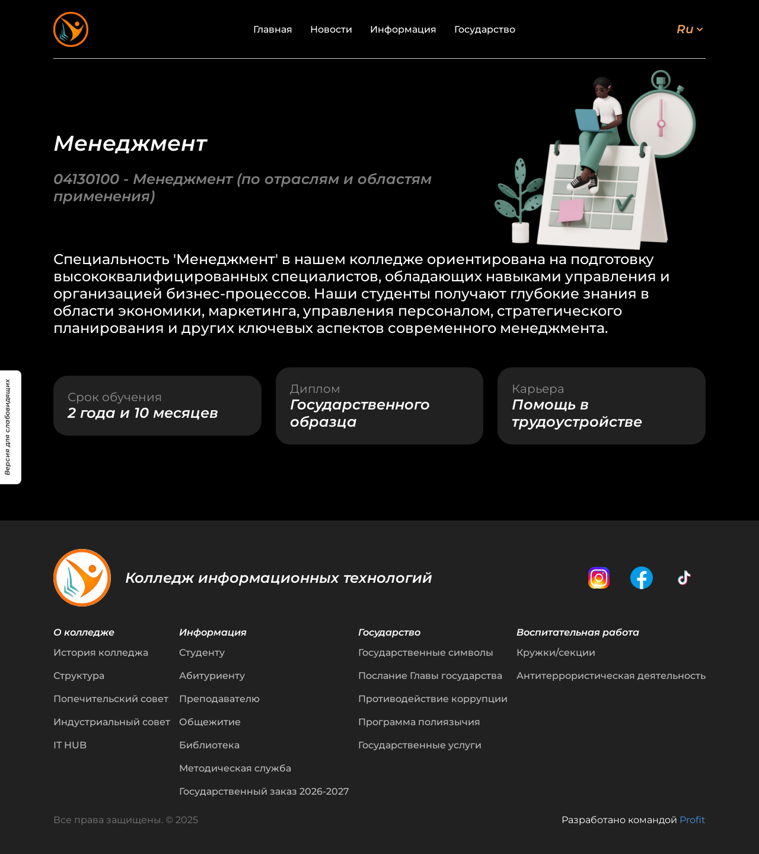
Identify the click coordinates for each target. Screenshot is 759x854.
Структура (78, 675)
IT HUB (70, 745)
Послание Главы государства (430, 675)
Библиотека (209, 745)
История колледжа (100, 652)
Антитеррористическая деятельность (611, 675)
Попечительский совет (110, 698)
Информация (403, 29)
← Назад (72, 64)
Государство (484, 29)
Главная (272, 29)
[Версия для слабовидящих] (10, 427)
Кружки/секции (555, 652)
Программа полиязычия (419, 722)
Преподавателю (219, 698)
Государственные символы (425, 652)
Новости (331, 29)
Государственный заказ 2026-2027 (264, 791)
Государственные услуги (419, 745)
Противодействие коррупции (433, 698)
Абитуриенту (212, 675)
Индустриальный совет (111, 722)
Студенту (202, 652)
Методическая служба (235, 768)
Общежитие (210, 722)
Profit (693, 820)
